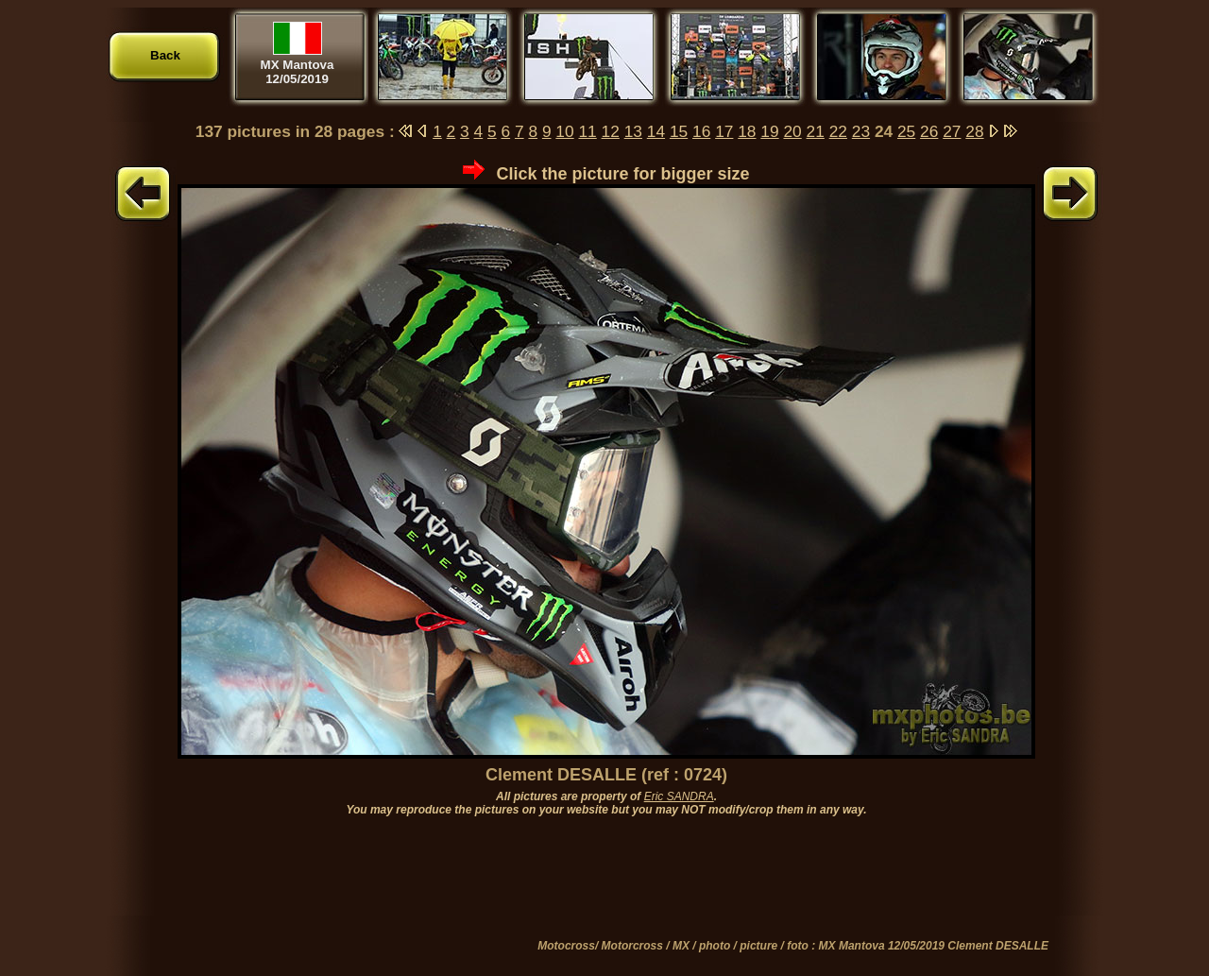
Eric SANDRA (679, 796)
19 (769, 131)
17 (724, 131)
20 (792, 131)
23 (861, 131)
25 (906, 131)
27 (952, 131)
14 (656, 131)
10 (564, 131)
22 (838, 131)
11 (587, 131)
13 (633, 131)
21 (816, 131)
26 (929, 131)
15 (679, 131)
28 (974, 131)
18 (747, 131)
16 (701, 131)
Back (165, 55)
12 (611, 131)
